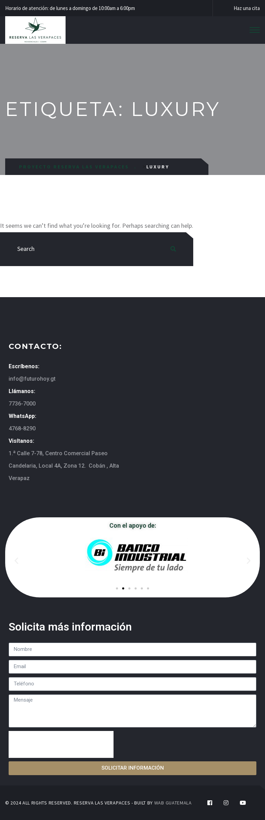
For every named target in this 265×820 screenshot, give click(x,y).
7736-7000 (22, 403)
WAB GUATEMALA (173, 803)
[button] (16, 560)
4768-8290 (22, 428)
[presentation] (61, 744)
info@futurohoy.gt (32, 378)
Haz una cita (247, 8)
